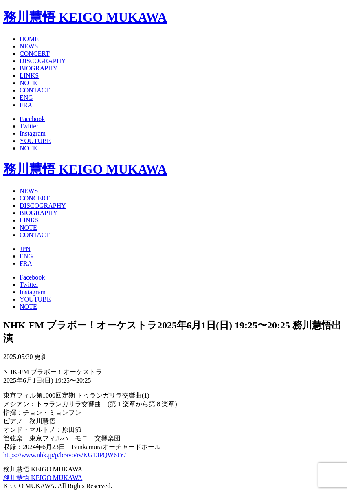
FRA (26, 104)
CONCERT (35, 53)
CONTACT (35, 90)
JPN (25, 248)
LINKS (29, 75)
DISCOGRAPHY (43, 60)
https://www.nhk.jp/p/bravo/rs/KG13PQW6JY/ (64, 454)
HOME (29, 38)
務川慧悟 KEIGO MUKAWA (85, 17)
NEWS (29, 46)
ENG (26, 97)
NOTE (28, 82)
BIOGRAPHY (38, 68)
